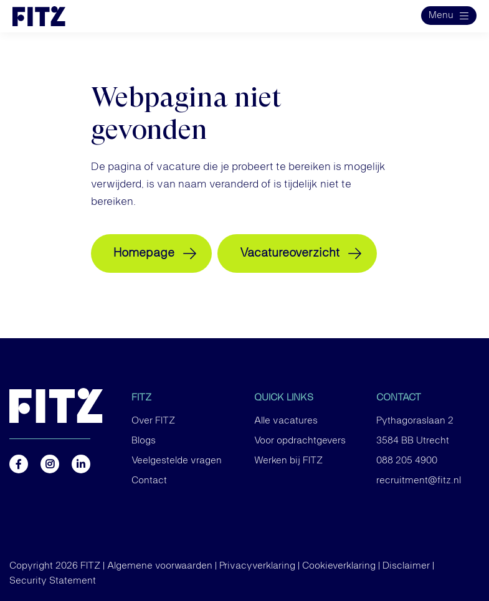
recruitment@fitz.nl (418, 481)
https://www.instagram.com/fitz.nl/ (49, 464)
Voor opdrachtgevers (300, 441)
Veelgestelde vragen (176, 461)
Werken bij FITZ (288, 461)
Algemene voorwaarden (159, 566)
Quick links (283, 398)
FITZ (141, 398)
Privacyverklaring (257, 566)
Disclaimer (406, 566)
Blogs (143, 441)
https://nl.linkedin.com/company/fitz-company (81, 464)
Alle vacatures (286, 421)
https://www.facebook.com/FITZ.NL (18, 464)
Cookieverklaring (339, 566)
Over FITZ (153, 421)
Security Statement (52, 581)
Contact (149, 481)
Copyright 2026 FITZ (54, 566)
